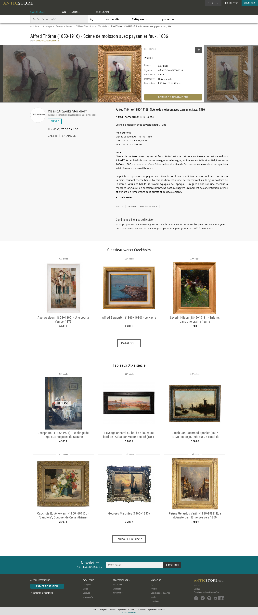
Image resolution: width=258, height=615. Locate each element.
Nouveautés (112, 19)
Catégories (87, 584)
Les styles (155, 601)
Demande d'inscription (43, 592)
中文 (235, 2)
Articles (154, 588)
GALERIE (52, 136)
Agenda (154, 584)
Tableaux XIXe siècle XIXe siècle (142, 206)
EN (230, 2)
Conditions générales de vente (152, 609)
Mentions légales (100, 609)
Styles (85, 588)
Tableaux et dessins (64, 26)
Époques (86, 592)
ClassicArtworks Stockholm (68, 111)
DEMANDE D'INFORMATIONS (173, 97)
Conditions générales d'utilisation (123, 609)
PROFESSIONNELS (121, 580)
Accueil (197, 585)
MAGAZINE (103, 12)
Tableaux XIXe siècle (84, 26)
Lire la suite (124, 197)
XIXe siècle (102, 26)
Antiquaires (117, 584)
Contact (197, 588)
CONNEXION (250, 2)
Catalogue (47, 26)
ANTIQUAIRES (71, 12)
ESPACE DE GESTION (47, 586)
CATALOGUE (38, 12)
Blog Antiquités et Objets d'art (206, 592)
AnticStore (34, 26)
